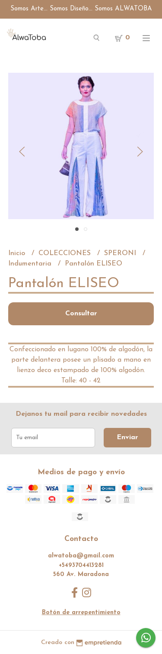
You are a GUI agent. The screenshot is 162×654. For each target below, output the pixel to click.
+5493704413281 (81, 565)
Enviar (127, 437)
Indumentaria (31, 263)
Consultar (81, 313)
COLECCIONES (65, 253)
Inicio (17, 253)
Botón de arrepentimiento (81, 612)
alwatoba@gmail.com (81, 556)
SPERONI (121, 253)
